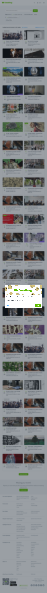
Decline (7, 305)
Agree (38, 305)
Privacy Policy (32, 301)
